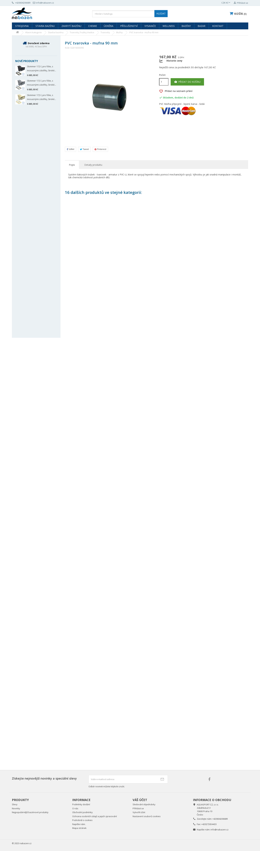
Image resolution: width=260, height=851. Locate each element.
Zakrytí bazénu (71, 26)
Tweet (84, 149)
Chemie (92, 26)
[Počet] (163, 82)
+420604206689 (220, 818)
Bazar (201, 26)
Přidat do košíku (187, 82)
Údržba (108, 26)
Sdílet (70, 149)
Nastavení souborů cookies (147, 816)
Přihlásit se (138, 808)
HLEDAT (161, 13)
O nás (75, 808)
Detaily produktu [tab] (93, 164)
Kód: (67, 47)
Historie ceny (174, 60)
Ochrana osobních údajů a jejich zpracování (94, 816)
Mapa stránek (79, 828)
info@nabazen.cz (219, 829)
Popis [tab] (72, 164)
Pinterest (100, 149)
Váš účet (140, 800)
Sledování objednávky (144, 804)
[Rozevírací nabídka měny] (226, 2)
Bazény (186, 26)
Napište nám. (78, 824)
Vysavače (150, 26)
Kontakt (217, 26)
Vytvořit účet (139, 812)
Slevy (14, 804)
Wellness (169, 26)
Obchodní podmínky (82, 812)
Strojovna (22, 26)
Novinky (16, 808)
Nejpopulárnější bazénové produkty (30, 812)
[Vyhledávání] (130, 13)
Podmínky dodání (81, 804)
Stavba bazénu (45, 26)
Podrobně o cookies (82, 820)
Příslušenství (129, 26)
